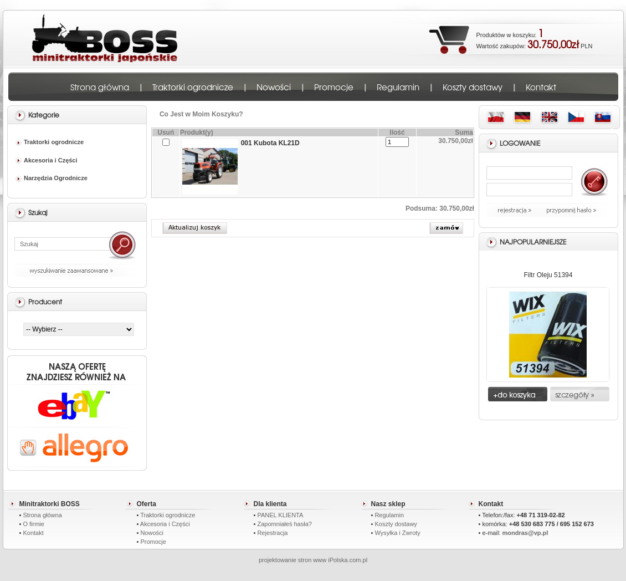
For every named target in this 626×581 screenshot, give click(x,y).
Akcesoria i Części (47, 160)
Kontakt (541, 87)
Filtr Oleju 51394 (548, 275)
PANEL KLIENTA (280, 515)
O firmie (33, 524)
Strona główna (99, 87)
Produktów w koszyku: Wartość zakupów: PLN (534, 38)
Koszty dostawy (472, 87)
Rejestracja (272, 532)
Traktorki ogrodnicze (192, 87)
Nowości (273, 87)
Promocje (333, 87)
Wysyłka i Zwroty (397, 532)
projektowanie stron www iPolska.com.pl (313, 560)
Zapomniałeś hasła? (284, 524)
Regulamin (398, 87)
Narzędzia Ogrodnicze (52, 178)
